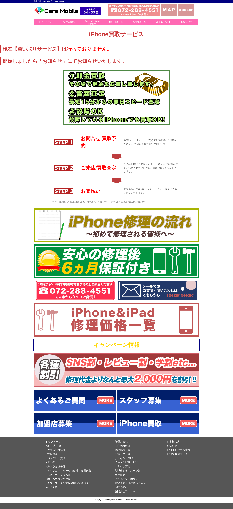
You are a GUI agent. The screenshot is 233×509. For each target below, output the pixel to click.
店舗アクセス (122, 454)
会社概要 (120, 474)
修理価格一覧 (139, 22)
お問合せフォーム (125, 491)
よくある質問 (163, 22)
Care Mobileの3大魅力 (92, 22)
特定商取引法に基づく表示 (130, 483)
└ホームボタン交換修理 (59, 479)
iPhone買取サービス (126, 462)
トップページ (45, 22)
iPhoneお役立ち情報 (178, 449)
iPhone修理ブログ (177, 454)
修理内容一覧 (116, 22)
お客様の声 (186, 22)
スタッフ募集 (122, 466)
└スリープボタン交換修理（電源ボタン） (69, 483)
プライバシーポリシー (128, 479)
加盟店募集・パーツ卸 (128, 470)
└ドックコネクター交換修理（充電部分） (69, 470)
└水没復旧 (51, 462)
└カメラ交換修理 (55, 466)
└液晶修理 (51, 454)
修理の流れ (69, 22)
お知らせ (172, 445)
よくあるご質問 (124, 458)
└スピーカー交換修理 (58, 474)
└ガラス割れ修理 (55, 449)
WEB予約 (120, 487)
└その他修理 (52, 487)
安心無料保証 (122, 445)
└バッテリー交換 (55, 458)
